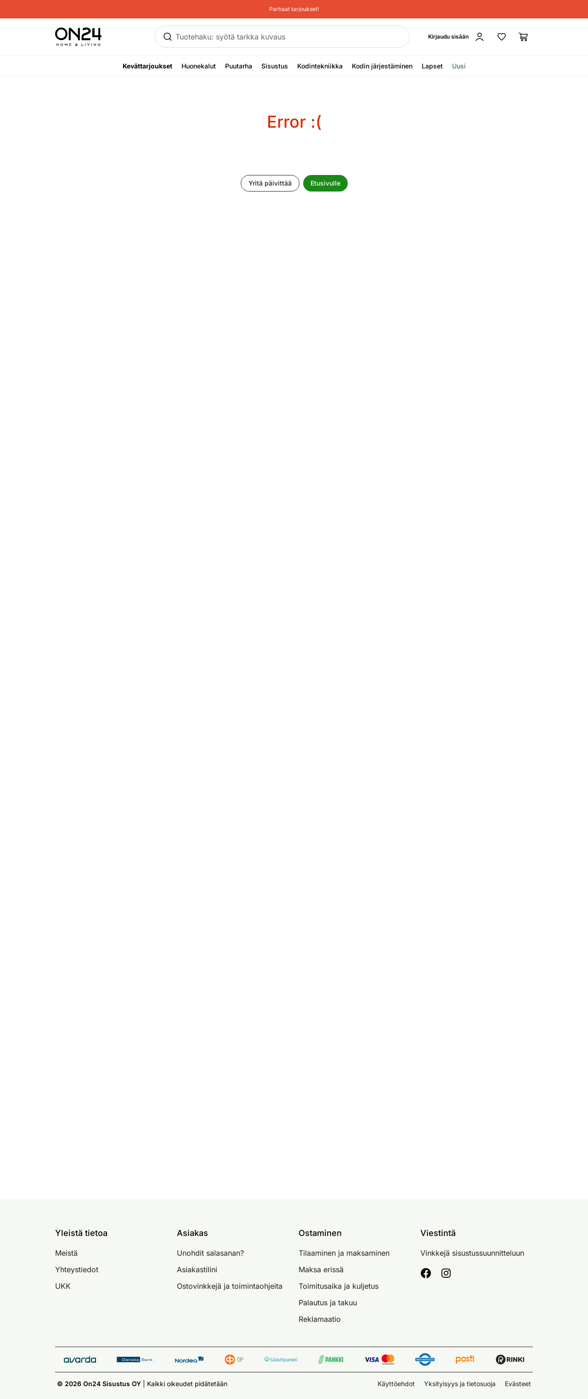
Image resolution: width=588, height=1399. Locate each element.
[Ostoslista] (523, 37)
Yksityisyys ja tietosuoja (460, 1384)
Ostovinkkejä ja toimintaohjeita (230, 1286)
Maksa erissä (321, 1269)
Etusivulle (325, 183)
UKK (63, 1286)
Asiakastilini (197, 1269)
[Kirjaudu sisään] (456, 37)
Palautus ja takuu (328, 1302)
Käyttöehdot (396, 1384)
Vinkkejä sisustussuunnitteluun (472, 1253)
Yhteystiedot (76, 1269)
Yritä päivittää (270, 183)
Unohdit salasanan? (210, 1253)
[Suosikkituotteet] (501, 37)
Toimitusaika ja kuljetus (339, 1286)
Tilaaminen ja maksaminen (344, 1253)
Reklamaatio (320, 1319)
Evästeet (518, 1384)
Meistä (66, 1253)
